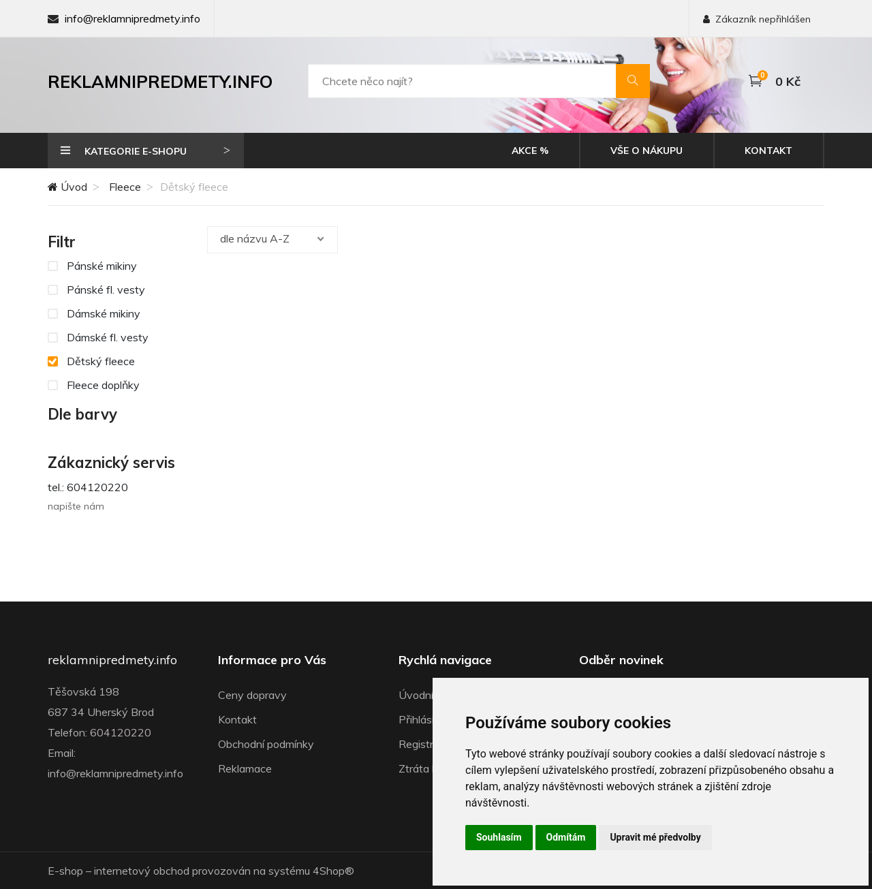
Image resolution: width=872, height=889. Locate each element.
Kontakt (768, 150)
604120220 (120, 732)
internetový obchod (141, 870)
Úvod (67, 186)
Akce (530, 150)
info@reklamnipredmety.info (132, 18)
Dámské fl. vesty (98, 336)
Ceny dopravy (252, 695)
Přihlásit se (425, 719)
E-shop (65, 870)
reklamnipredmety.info (112, 660)
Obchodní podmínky (266, 744)
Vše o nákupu (646, 150)
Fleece (125, 186)
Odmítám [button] (566, 837)
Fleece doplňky (94, 384)
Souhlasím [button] (499, 837)
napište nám (76, 506)
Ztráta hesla (428, 768)
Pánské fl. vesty (96, 288)
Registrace (425, 744)
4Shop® (333, 870)
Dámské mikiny (94, 312)
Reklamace (245, 768)
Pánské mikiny (92, 265)
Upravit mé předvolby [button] (655, 837)
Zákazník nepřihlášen (757, 19)
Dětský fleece (91, 360)
